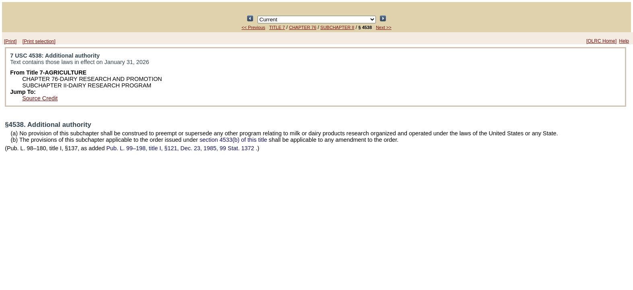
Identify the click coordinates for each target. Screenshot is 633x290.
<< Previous (253, 27)
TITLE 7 (277, 27)
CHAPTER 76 (302, 27)
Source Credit (40, 98)
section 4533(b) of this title (233, 140)
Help (624, 41)
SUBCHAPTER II (337, 27)
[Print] (10, 41)
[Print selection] (39, 41)
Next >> (384, 27)
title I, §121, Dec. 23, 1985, (181, 148)
